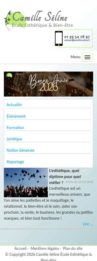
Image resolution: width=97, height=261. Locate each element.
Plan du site (73, 248)
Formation (15, 127)
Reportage (15, 161)
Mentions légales (45, 248)
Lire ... (88, 223)
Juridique (14, 138)
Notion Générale (20, 150)
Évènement (16, 116)
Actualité (14, 104)
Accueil (20, 248)
